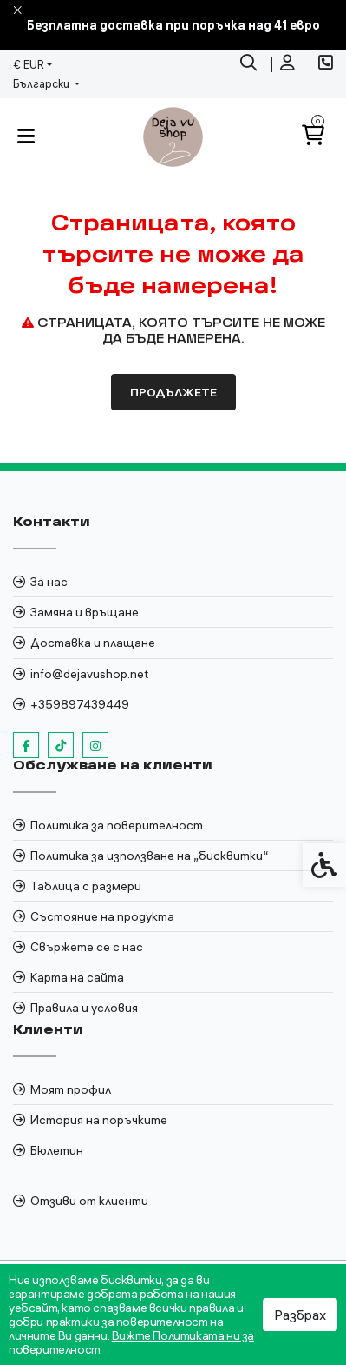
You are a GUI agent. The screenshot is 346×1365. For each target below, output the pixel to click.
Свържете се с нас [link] (86, 947)
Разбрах (300, 1314)
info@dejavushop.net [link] (89, 674)
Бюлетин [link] (56, 1150)
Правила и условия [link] (84, 1007)
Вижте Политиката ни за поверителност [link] (131, 1342)
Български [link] (42, 83)
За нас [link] (49, 581)
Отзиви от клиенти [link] (89, 1201)
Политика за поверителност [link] (116, 825)
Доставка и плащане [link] (92, 642)
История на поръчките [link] (98, 1120)
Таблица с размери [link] (85, 886)
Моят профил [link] (70, 1089)
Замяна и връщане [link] (84, 612)
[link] (250, 64)
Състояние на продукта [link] (102, 916)
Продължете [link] (173, 392)
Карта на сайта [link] (77, 977)
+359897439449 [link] (79, 704)
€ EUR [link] (28, 64)
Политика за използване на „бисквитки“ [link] (149, 855)
